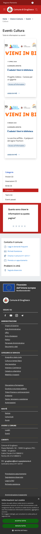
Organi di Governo (11, 325)
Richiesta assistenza (12, 484)
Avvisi (7, 420)
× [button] (38, 499)
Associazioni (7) (11, 181)
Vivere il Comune (16, 18)
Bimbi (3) (8, 185)
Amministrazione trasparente (16, 494)
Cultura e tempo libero (13, 360)
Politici (7, 339)
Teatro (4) (8, 195)
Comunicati (9, 416)
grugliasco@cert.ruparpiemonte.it (18, 461)
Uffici (7, 332)
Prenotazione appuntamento (15, 473)
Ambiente (8, 395)
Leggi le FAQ (9, 480)
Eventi (28, 18)
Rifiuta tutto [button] (20, 526)
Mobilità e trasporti (12, 374)
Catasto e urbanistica (13, 371)
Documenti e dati (11, 346)
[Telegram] (22, 315)
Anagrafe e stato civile (13, 357)
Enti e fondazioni (11, 336)
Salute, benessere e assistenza (16, 399)
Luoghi (7, 430)
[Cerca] (36, 9)
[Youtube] (11, 315)
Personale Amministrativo (14, 343)
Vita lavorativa (10, 364)
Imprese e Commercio (13, 367)
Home (5, 18)
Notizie (7, 413)
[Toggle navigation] (4, 9)
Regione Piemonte (10, 2)
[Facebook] (5, 315)
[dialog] (20, 515)
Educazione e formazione (14, 385)
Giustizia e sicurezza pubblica (16, 388)
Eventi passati (10, 199)
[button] (20, 530)
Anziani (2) (9, 176)
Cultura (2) (9, 190)
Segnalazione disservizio (14, 477)
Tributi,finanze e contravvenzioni (17, 392)
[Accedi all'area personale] (32, 2)
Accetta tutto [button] (20, 521)
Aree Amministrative (13, 329)
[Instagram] (16, 315)
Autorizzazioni (10, 402)
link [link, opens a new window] (9, 516)
